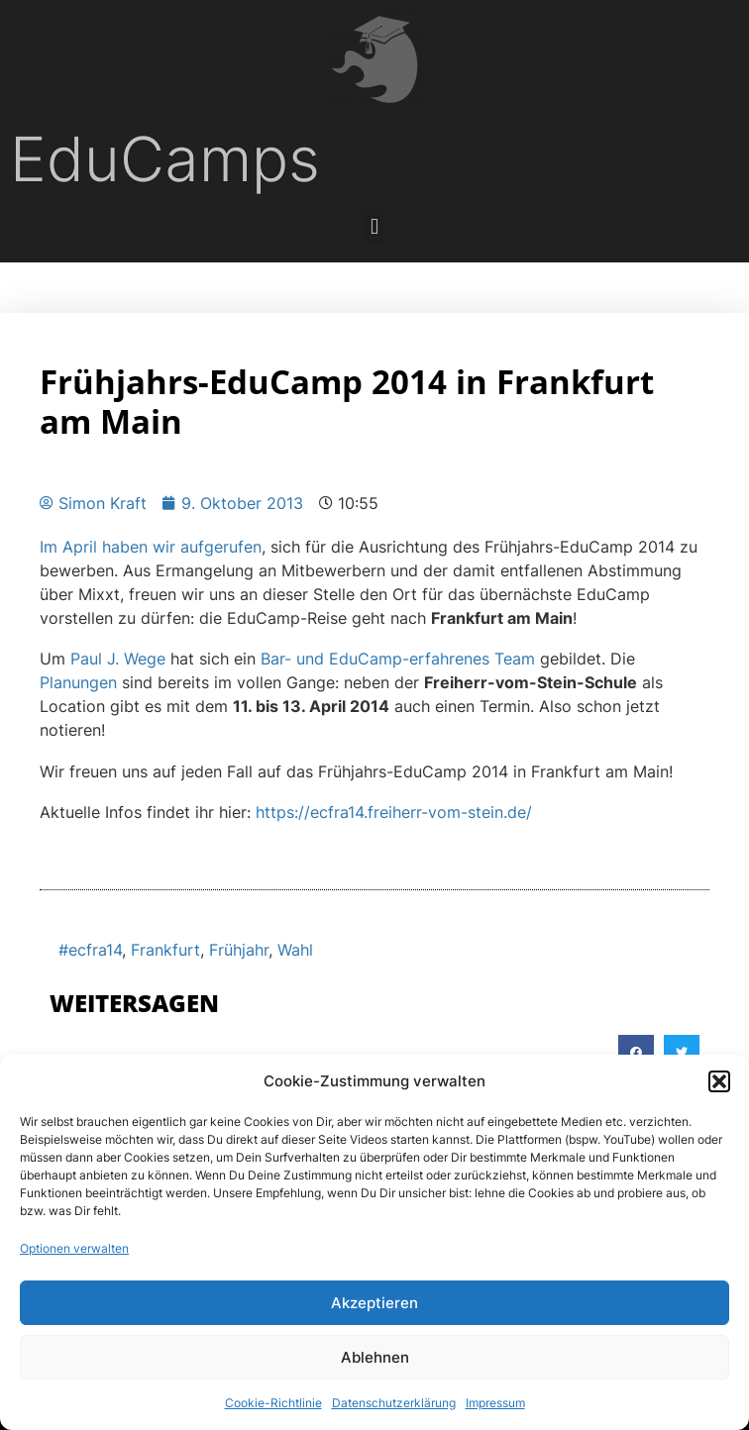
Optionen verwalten (74, 1248)
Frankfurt (165, 950)
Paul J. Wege (117, 658)
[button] (719, 1081)
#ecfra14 (90, 950)
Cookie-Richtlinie (273, 1402)
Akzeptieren (374, 1302)
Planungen (78, 682)
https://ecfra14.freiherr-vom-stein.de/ (394, 812)
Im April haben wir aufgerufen (151, 547)
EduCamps (165, 159)
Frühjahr (238, 950)
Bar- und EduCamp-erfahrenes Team (398, 658)
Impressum (495, 1402)
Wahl (295, 950)
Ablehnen (375, 1357)
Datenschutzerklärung (394, 1402)
